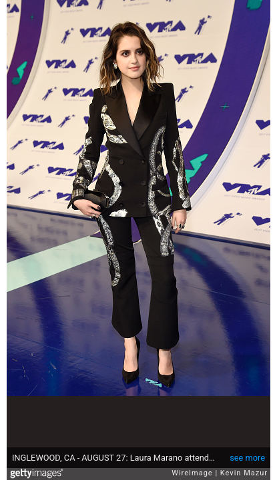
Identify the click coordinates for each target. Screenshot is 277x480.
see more (247, 458)
